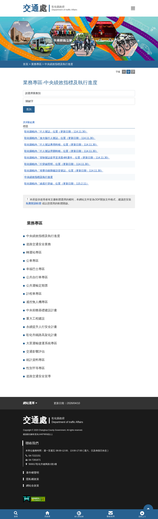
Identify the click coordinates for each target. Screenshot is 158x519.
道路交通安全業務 (38, 244)
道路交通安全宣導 (38, 376)
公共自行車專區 (37, 277)
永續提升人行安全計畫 (41, 326)
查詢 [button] (28, 109)
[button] (133, 8)
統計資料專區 (35, 359)
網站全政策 (32, 485)
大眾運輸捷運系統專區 (41, 343)
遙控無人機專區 (37, 302)
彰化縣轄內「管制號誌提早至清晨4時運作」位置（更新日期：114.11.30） (67, 157)
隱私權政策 (32, 479)
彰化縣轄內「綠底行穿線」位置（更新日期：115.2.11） (56, 183)
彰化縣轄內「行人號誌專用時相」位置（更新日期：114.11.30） (61, 144)
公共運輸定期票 (37, 285)
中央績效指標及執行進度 (59, 64)
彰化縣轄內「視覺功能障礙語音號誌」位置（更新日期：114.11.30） (63, 170)
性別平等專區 (35, 368)
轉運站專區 (34, 252)
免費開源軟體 (33, 203)
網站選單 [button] (30, 403)
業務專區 (36, 64)
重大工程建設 (35, 318)
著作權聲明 (32, 472)
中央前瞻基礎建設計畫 (41, 310)
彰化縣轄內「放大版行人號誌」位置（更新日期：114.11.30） (59, 138)
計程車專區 (34, 293)
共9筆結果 (29, 122)
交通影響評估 (35, 351)
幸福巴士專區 (35, 269)
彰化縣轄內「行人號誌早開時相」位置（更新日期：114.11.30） (61, 151)
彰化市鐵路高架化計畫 (41, 335)
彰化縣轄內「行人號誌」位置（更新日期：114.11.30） (56, 131)
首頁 (25, 64)
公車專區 (32, 260)
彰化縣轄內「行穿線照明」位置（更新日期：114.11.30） (57, 164)
